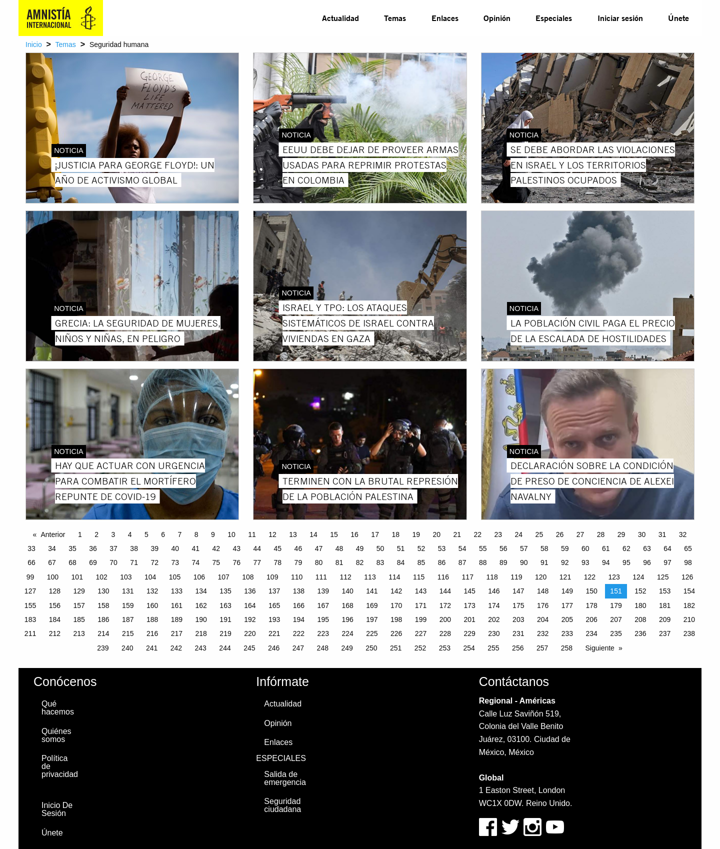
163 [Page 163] (225, 606)
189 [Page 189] (176, 620)
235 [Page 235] (616, 634)
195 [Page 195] (323, 620)
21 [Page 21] (457, 534)
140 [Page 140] (347, 591)
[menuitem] (341, 18)
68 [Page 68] (72, 562)
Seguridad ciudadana (282, 805)
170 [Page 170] (396, 606)
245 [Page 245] (249, 648)
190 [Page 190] (201, 620)
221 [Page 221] (274, 634)
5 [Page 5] (146, 534)
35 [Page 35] (72, 548)
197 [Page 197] (372, 620)
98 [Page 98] (688, 562)
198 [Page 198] (396, 620)
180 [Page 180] (640, 606)
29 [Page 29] (622, 534)
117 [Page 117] (468, 577)
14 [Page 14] (314, 534)
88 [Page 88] (483, 562)
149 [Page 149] (567, 591)
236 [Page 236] (640, 634)
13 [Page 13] (293, 534)
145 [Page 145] (469, 591)
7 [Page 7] (180, 534)
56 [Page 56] (504, 548)
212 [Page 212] (54, 634)
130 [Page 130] (103, 591)
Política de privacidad (60, 766)
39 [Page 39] (154, 548)
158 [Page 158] (103, 606)
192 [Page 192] (250, 620)
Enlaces (445, 17)
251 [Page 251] (396, 648)
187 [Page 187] (128, 620)
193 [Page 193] (274, 620)
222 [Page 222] (298, 634)
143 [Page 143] (420, 591)
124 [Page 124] (638, 577)
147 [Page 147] (518, 591)
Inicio (34, 44)
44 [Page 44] (258, 548)
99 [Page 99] (30, 577)
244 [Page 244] (224, 648)
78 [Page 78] (278, 562)
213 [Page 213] (78, 634)
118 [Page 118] (492, 577)
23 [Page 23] (498, 534)
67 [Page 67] (52, 562)
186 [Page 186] (103, 620)
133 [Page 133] (176, 591)
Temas (395, 17)
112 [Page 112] (346, 577)
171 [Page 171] (420, 606)
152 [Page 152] (640, 591)
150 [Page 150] (592, 591)
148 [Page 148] (542, 591)
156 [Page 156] (54, 606)
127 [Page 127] (30, 591)
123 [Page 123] (614, 577)
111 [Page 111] (321, 577)
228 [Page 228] (445, 634)
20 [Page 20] (436, 534)
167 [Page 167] (323, 606)
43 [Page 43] (237, 548)
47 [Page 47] (319, 548)
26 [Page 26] (560, 534)
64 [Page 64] (668, 548)
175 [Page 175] (518, 606)
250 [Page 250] (371, 648)
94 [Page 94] (606, 562)
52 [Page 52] (422, 548)
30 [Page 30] (642, 534)
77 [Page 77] (258, 562)
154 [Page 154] (689, 591)
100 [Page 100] (52, 577)
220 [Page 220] (250, 634)
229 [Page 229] (469, 634)
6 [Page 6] (163, 534)
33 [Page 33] (32, 548)
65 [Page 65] (688, 548)
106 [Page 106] (199, 577)
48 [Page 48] (340, 548)
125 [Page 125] (662, 577)
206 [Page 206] (592, 620)
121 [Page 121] (565, 577)
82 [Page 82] (360, 562)
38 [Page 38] (134, 548)
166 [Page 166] (298, 606)
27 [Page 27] (580, 534)
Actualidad (340, 17)
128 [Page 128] (54, 591)
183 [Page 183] (30, 620)
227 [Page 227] (420, 634)
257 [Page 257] (542, 648)
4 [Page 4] (130, 534)
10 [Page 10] (232, 534)
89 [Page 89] (504, 562)
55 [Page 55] (483, 548)
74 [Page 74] (196, 562)
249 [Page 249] (346, 648)
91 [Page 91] (544, 562)
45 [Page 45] (278, 548)
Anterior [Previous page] (52, 534)
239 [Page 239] (102, 648)
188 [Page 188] (152, 620)
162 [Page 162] (201, 606)
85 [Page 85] (422, 562)
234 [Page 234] (592, 634)
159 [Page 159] (128, 606)
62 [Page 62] (626, 548)
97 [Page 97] (668, 562)
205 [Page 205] (567, 620)
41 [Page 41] (196, 548)
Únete (678, 17)
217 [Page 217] (176, 634)
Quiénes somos (57, 735)
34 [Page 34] (52, 548)
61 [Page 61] (606, 548)
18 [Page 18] (396, 534)
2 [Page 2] (96, 534)
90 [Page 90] (524, 562)
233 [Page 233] (567, 634)
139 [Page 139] (323, 591)
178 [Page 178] (592, 606)
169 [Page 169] (372, 606)
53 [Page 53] (442, 548)
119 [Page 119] (516, 577)
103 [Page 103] (126, 577)
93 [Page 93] (586, 562)
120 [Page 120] (540, 577)
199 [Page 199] (420, 620)
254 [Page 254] (468, 648)
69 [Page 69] (93, 562)
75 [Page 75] (216, 562)
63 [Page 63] (647, 548)
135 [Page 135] (225, 591)
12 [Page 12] (272, 534)
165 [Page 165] (274, 606)
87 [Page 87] (462, 562)
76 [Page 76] (237, 562)
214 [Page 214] (103, 634)
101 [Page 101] (77, 577)
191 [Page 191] (225, 620)
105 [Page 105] (174, 577)
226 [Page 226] (396, 634)
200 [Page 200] (445, 620)
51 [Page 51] (401, 548)
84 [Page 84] (401, 562)
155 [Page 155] (30, 606)
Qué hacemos (58, 708)
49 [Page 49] (360, 548)
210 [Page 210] (689, 620)
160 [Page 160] (152, 606)
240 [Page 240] (127, 648)
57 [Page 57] (524, 548)
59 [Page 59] (565, 548)
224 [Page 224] (347, 634)
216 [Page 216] (152, 634)
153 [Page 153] (664, 591)
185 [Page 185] (78, 620)
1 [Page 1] (80, 534)
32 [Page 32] (683, 534)
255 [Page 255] (493, 648)
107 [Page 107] (223, 577)
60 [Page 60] (586, 548)
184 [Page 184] (54, 620)
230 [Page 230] (494, 634)
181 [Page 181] (664, 606)
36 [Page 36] (93, 548)
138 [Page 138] (298, 591)
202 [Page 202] (494, 620)
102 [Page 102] (101, 577)
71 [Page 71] (134, 562)
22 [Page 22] (478, 534)
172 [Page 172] (445, 606)
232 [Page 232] (542, 634)
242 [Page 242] (176, 648)
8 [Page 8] (196, 534)
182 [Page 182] (689, 606)
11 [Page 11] (252, 534)
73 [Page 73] (175, 562)
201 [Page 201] (469, 620)
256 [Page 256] (518, 648)
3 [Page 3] (113, 534)
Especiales (554, 17)
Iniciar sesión (620, 17)
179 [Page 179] (616, 606)
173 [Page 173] (469, 606)
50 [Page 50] (380, 548)
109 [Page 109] (272, 577)
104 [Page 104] (150, 577)
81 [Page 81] (340, 562)
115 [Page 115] (418, 577)
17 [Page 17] (375, 534)
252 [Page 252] (420, 648)
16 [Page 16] (354, 534)
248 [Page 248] (322, 648)
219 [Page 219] (225, 634)
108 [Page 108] (248, 577)
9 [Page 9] (213, 534)
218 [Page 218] (201, 634)
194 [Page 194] (298, 620)
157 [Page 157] (78, 606)
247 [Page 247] (298, 648)
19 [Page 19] (416, 534)
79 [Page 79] (298, 562)
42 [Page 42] (216, 548)
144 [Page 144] (445, 591)
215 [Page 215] (128, 634)
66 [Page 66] (32, 562)
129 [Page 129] (78, 591)
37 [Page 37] (114, 548)
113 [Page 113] (370, 577)
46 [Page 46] (298, 548)
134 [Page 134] (201, 591)
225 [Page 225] (372, 634)
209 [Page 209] (664, 620)
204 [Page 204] (542, 620)
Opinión (497, 17)
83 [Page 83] (380, 562)
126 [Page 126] (687, 577)
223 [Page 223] (323, 634)
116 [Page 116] (443, 577)
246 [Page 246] (274, 648)
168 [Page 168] (347, 606)
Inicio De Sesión (57, 809)
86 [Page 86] (442, 562)
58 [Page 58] (544, 548)
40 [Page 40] (175, 548)
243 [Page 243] (200, 648)
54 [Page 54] (462, 548)
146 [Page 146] (494, 591)
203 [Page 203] (518, 620)
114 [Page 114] (394, 577)
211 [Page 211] (30, 634)
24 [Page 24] (519, 534)
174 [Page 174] (494, 606)
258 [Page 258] (566, 648)
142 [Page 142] (396, 591)
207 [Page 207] (616, 620)
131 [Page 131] (128, 591)
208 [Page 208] (640, 620)
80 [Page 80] (319, 562)
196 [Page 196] (347, 620)
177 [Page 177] (567, 606)
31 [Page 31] (662, 534)
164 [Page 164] (250, 606)
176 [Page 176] (542, 606)
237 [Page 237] (664, 634)
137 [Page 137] (274, 591)
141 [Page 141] (372, 591)
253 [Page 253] (444, 648)
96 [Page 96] (647, 562)
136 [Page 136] (250, 591)
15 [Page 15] (334, 534)
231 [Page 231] (518, 634)
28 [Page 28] (601, 534)
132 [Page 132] (152, 591)
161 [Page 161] (176, 606)
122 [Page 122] (590, 577)
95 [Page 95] (626, 562)
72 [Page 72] (154, 562)
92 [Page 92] (565, 562)
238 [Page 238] (689, 634)
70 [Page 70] (114, 562)
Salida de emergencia (285, 778)
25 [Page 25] (540, 534)
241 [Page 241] (152, 648)
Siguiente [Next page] (600, 648)
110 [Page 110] (296, 577)
